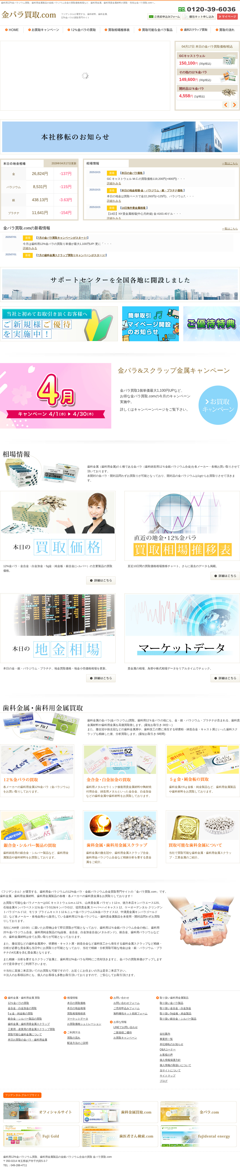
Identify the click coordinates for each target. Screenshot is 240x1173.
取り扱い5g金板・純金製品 (175, 1013)
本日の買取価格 (76, 1003)
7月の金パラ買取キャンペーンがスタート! (62, 237)
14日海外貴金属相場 (134, 207)
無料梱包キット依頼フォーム (130, 1013)
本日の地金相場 (76, 1008)
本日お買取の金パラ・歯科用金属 (27, 1039)
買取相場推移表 (117, 30)
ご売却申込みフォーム (126, 1008)
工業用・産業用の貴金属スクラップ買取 (31, 1029)
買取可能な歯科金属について (25, 1034)
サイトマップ (167, 1075)
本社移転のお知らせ (171, 1044)
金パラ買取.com (28, 14)
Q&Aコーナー (168, 1049)
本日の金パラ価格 (132, 173)
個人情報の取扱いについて (175, 1065)
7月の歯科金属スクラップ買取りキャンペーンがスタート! (71, 255)
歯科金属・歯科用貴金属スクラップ (29, 1024)
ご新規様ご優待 (122, 1032)
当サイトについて (170, 1070)
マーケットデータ (77, 1018)
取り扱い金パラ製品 (171, 1003)
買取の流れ (225, 30)
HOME (12, 30)
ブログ (164, 1080)
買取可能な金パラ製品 (155, 30)
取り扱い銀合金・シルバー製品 (178, 1018)
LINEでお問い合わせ (125, 1027)
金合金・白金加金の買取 (22, 1008)
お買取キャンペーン (43, 30)
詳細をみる (114, 183)
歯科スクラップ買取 (194, 30)
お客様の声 (166, 1054)
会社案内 (165, 1033)
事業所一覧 (166, 1039)
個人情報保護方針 (170, 1060)
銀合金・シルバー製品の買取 (25, 1018)
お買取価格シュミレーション (84, 1024)
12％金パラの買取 (81, 30)
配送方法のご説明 (77, 1042)
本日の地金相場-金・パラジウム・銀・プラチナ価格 (152, 190)
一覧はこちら (230, 163)
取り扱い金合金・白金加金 (175, 1008)
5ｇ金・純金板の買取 (20, 1013)
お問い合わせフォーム (126, 1003)
